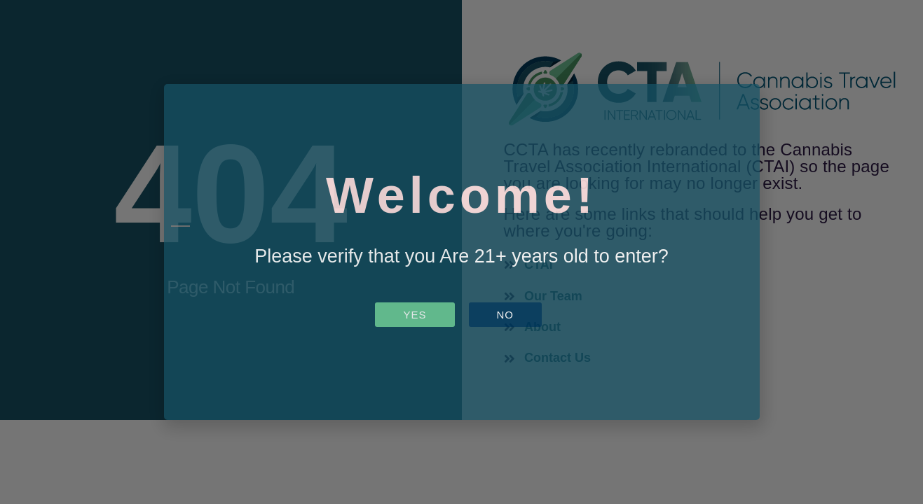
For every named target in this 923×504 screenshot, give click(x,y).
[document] (461, 252)
